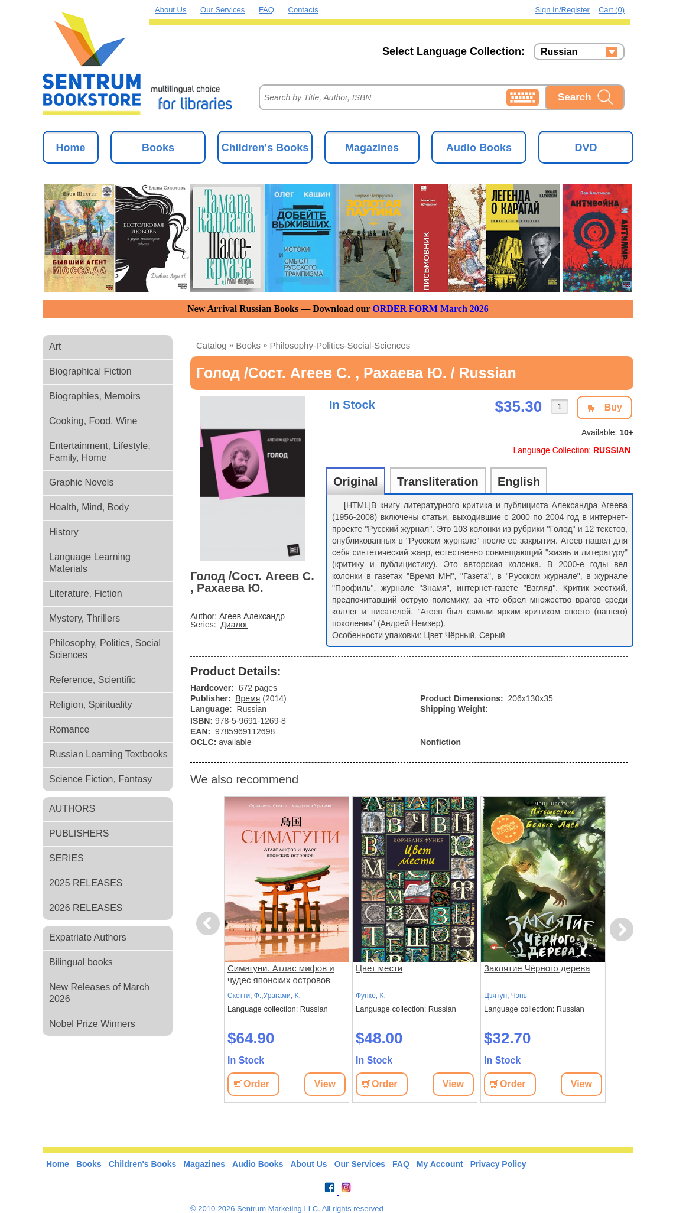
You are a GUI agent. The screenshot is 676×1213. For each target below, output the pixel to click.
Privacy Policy (498, 1164)
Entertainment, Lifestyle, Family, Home (100, 452)
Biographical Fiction (90, 371)
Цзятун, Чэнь (505, 995)
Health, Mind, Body (89, 507)
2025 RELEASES (86, 883)
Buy (613, 407)
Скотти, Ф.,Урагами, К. (264, 995)
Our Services (222, 9)
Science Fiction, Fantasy (100, 779)
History (64, 532)
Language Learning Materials (90, 563)
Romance (69, 729)
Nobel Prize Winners (92, 1024)
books (248, 345)
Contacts (303, 9)
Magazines (372, 148)
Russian (559, 52)
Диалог (234, 624)
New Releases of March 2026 (99, 993)
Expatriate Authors (87, 937)
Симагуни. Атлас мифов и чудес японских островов (281, 974)
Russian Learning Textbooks (108, 754)
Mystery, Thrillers (84, 618)
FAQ (266, 9)
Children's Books (265, 148)
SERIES (66, 858)
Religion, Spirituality (90, 705)
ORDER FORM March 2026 (430, 309)
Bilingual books (81, 962)
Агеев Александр (252, 616)
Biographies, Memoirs (95, 396)
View (325, 1084)
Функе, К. (371, 995)
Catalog (211, 345)
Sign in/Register (562, 9)
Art (55, 347)
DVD (585, 148)
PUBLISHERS (79, 833)
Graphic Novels (81, 482)
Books (158, 148)
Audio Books (479, 148)
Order (256, 1084)
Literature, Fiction (85, 593)
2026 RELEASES (86, 908)
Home (70, 148)
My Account (440, 1164)
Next (621, 929)
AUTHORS (72, 809)
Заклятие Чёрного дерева (537, 968)
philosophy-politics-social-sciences (340, 345)
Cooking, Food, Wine (93, 421)
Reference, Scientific (92, 680)
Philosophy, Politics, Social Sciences (105, 649)
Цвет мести (379, 968)
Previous (210, 923)
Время (247, 698)
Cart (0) (612, 9)
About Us (170, 9)
